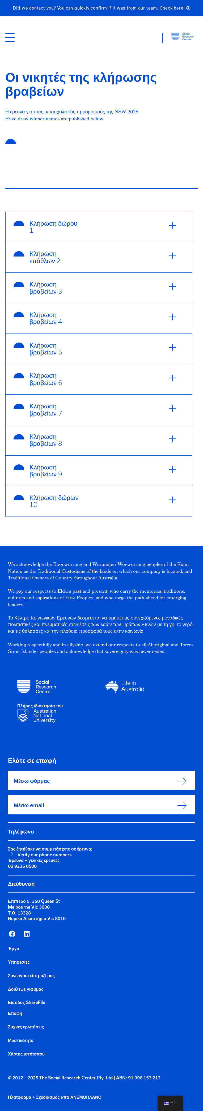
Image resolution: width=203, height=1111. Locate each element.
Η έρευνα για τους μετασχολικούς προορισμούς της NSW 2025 (71, 112)
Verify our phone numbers (44, 854)
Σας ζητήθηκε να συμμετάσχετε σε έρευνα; (50, 849)
